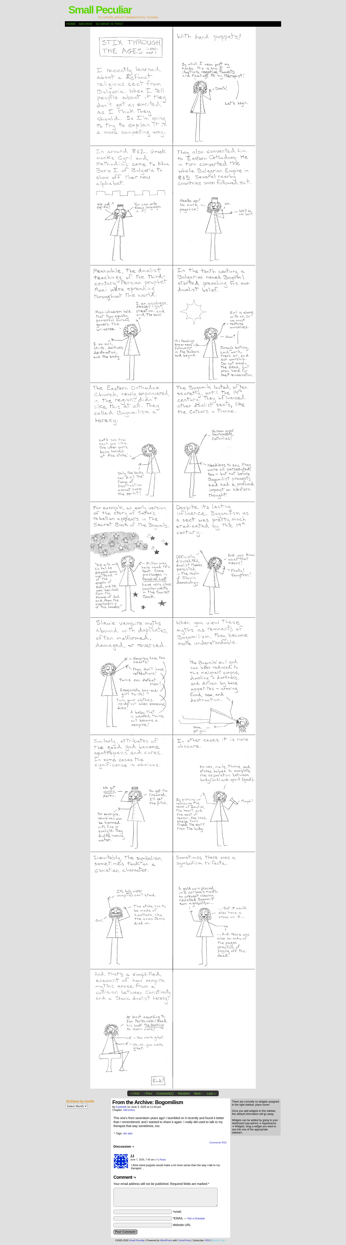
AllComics (129, 1110)
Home (71, 24)
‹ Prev (148, 1093)
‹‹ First (134, 1093)
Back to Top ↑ (219, 1240)
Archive (85, 24)
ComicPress (184, 1240)
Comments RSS (218, 1142)
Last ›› (211, 1093)
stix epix (128, 1133)
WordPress (166, 1240)
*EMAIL (189, 1218)
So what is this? (109, 24)
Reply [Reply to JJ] (163, 1159)
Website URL (182, 1225)
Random (184, 1093)
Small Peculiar (100, 10)
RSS (207, 1240)
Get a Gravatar (196, 1218)
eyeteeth (121, 1107)
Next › (198, 1093)
